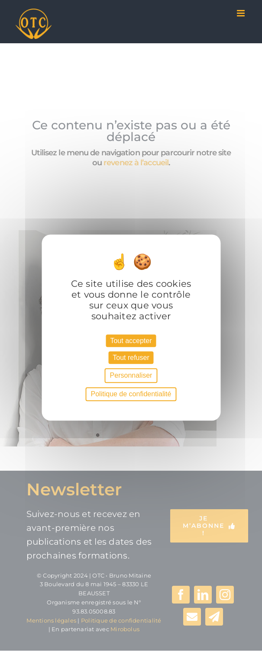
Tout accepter (131, 340)
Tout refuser (131, 357)
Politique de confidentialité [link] (131, 394)
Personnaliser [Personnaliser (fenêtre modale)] (131, 375)
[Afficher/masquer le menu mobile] (241, 13)
